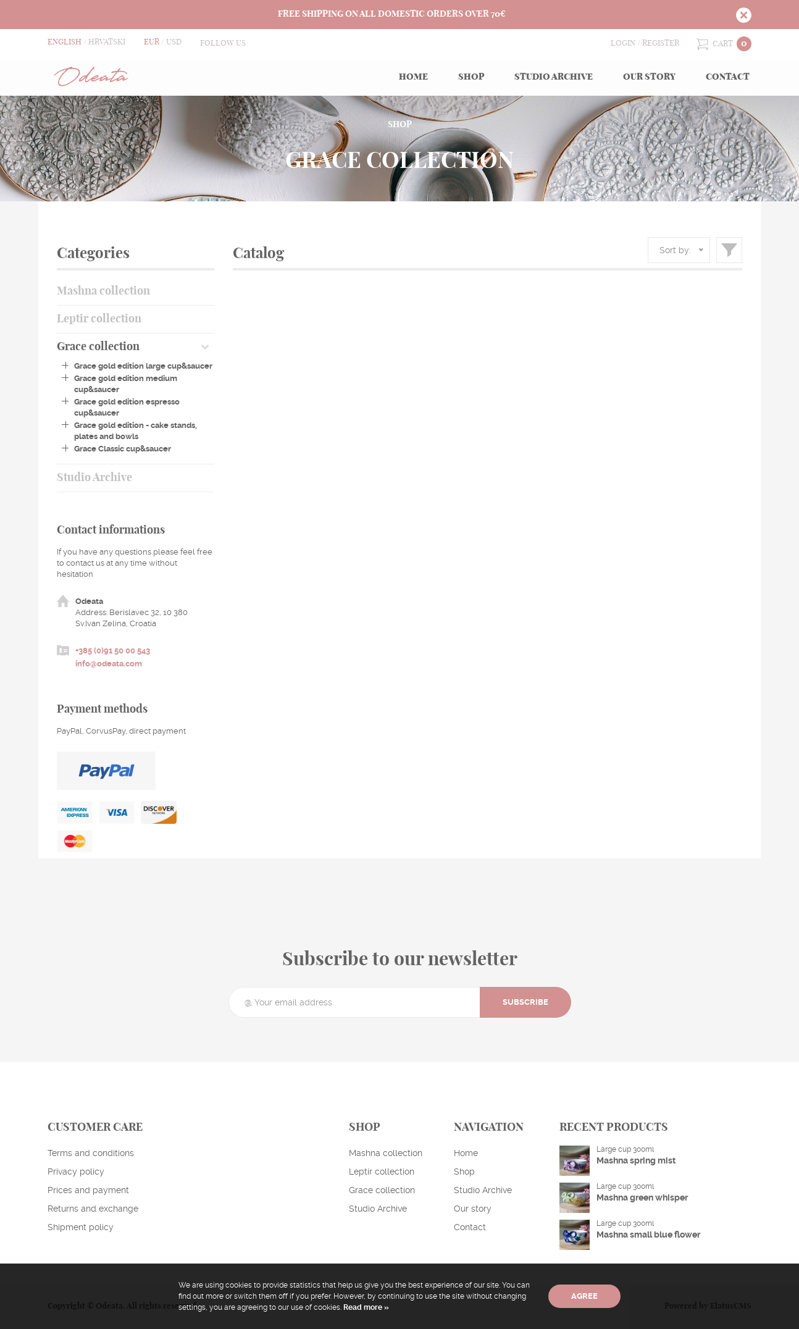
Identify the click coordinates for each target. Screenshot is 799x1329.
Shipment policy (81, 1227)
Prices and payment (88, 1190)
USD (174, 42)
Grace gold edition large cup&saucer (143, 366)
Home (413, 77)
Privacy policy (76, 1171)
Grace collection (98, 347)
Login (623, 44)
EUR (151, 42)
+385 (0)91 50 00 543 (112, 650)
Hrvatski (106, 42)
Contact (728, 77)
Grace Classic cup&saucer (122, 448)
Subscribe (525, 1002)
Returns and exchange (93, 1209)
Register (660, 44)
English (65, 42)
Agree (584, 1296)
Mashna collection (103, 291)
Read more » (365, 1307)
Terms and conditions (91, 1153)
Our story (649, 77)
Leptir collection (99, 319)
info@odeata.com (108, 663)
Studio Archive (553, 77)
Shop (471, 77)
